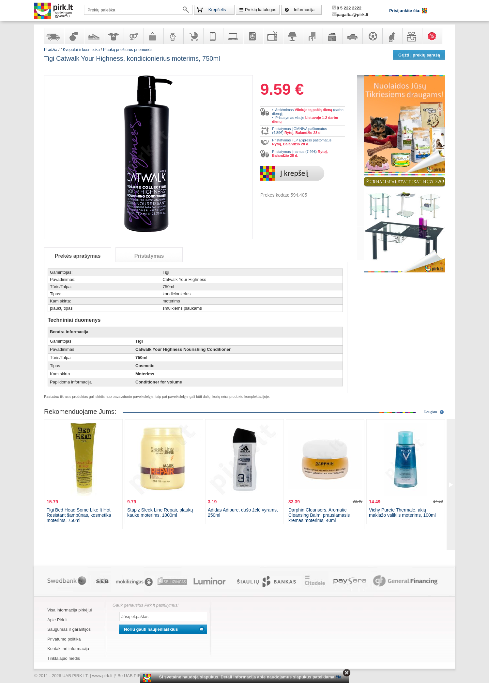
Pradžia (50, 49)
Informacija (304, 9)
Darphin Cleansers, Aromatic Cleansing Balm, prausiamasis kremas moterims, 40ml (319, 515)
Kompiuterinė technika (232, 36)
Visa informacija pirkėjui (69, 610)
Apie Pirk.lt (57, 619)
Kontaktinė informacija (68, 648)
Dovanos (412, 36)
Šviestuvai (292, 36)
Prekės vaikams (193, 36)
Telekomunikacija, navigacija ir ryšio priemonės (213, 36)
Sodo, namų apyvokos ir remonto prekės (332, 36)
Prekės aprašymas (78, 256)
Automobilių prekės (352, 36)
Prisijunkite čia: (405, 10)
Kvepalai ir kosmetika (73, 36)
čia (339, 677)
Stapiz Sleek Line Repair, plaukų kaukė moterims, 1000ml (160, 512)
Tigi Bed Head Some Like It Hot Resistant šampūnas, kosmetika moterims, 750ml (79, 515)
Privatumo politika (64, 639)
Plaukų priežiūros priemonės (127, 49)
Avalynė (93, 36)
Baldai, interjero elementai (312, 36)
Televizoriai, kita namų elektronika (272, 36)
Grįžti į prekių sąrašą (419, 55)
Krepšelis (217, 9)
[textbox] (138, 10)
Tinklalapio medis (63, 658)
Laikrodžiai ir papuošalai (173, 36)
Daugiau (430, 412)
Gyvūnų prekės (392, 36)
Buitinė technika (252, 36)
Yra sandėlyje (53, 36)
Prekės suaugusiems (133, 36)
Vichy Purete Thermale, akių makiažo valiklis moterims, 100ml (402, 512)
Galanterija (153, 36)
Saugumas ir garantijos (69, 629)
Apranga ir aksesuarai (113, 36)
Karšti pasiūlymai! (434, 36)
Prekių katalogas (260, 9)
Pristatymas (149, 256)
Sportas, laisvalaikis (372, 36)
